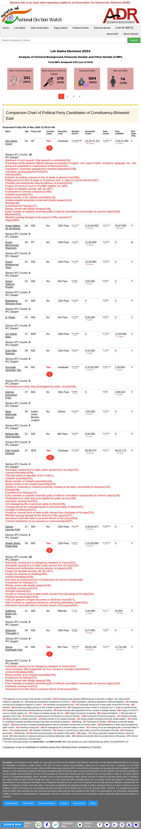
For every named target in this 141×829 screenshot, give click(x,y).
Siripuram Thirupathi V (12, 632)
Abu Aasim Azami (11, 142)
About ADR (112, 33)
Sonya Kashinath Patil (13, 648)
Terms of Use (79, 803)
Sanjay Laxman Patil (12, 528)
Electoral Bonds (102, 27)
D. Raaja (10, 317)
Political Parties (81, 27)
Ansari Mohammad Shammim (12, 245)
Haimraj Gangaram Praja (11, 395)
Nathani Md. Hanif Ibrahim (12, 435)
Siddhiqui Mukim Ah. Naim (11, 614)
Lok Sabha (20, 27)
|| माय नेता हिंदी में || (124, 27)
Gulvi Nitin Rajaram (11, 352)
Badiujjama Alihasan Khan (13, 302)
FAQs (92, 803)
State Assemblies (40, 27)
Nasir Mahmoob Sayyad (10, 414)
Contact (64, 803)
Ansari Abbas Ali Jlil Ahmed (12, 227)
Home (6, 27)
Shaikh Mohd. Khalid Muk (13, 544)
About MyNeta (130, 33)
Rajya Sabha (60, 27)
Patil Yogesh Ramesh (12, 452)
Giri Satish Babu (11, 335)
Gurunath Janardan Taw (13, 368)
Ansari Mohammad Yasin (12, 264)
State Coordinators (47, 803)
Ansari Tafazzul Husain (10, 284)
